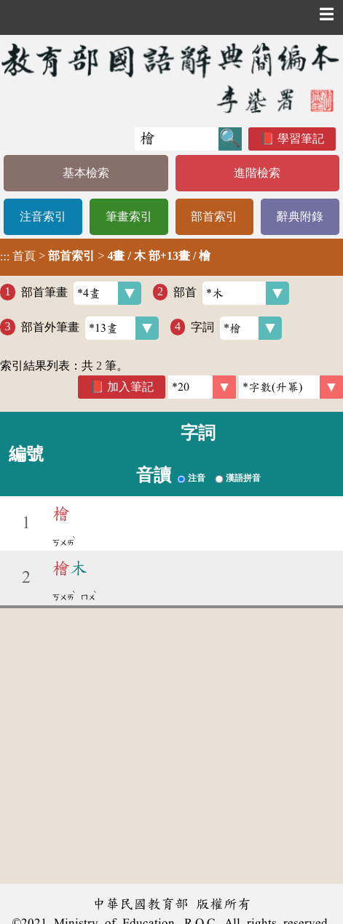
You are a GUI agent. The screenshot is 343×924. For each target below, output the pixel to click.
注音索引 (43, 216)
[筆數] (202, 387)
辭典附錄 (300, 216)
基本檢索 (86, 173)
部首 (231, 293)
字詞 (236, 328)
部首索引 (214, 216)
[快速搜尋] (176, 139)
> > (105, 256)
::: (4, 257)
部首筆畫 (81, 293)
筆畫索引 (129, 216)
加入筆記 (130, 387)
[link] (291, 387)
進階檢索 (257, 173)
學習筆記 (300, 138)
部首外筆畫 (90, 328)
